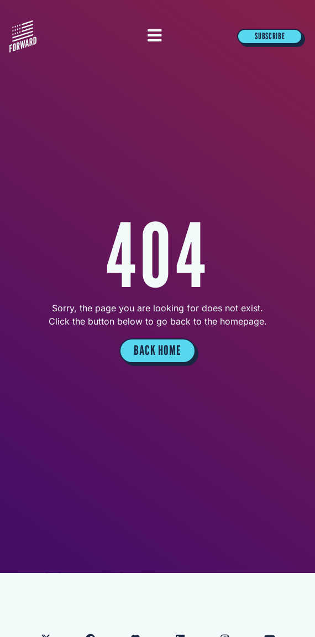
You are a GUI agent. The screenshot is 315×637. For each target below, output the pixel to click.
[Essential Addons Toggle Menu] (154, 36)
